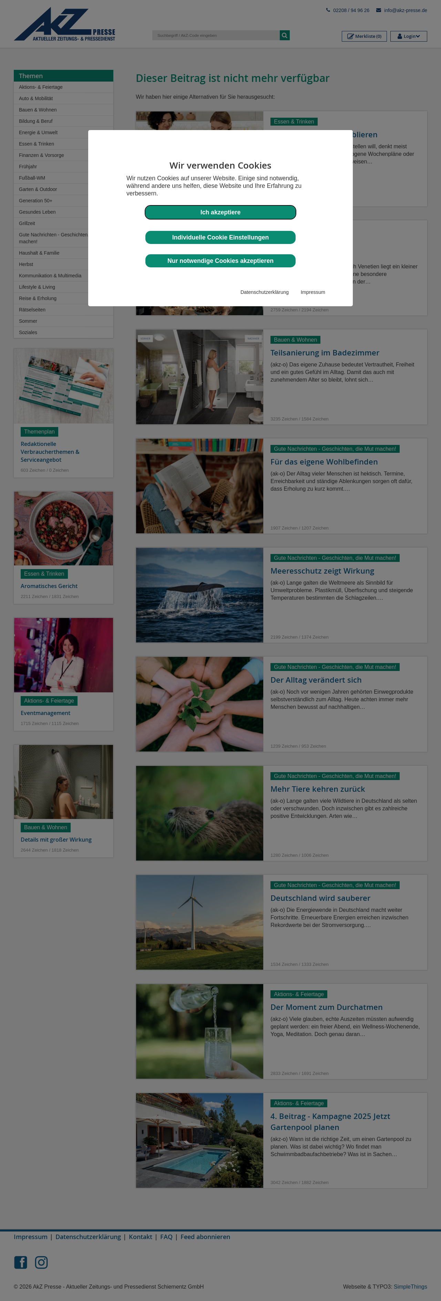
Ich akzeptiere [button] (220, 212)
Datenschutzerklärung (264, 292)
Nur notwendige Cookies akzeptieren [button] (220, 260)
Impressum (313, 292)
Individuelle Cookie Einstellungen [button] (220, 237)
